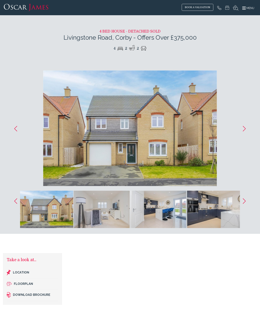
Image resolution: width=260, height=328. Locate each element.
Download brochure (28, 295)
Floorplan (20, 284)
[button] (15, 128)
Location (18, 273)
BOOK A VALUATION (197, 7)
